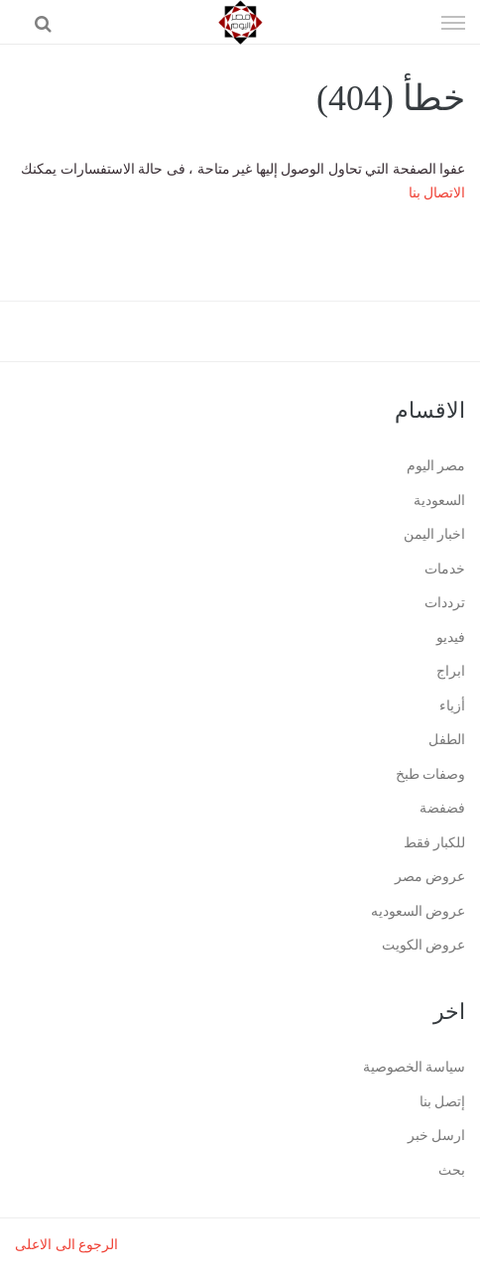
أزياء (452, 706)
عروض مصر (430, 876)
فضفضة (442, 808)
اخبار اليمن (435, 534)
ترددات (444, 602)
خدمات (444, 569)
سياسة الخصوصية (414, 1067)
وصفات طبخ (431, 774)
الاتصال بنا (437, 193)
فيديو (450, 637)
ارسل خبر (437, 1135)
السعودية (439, 500)
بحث (451, 1170)
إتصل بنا (443, 1101)
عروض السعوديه (418, 911)
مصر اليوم (436, 465)
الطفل (446, 739)
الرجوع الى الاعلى (66, 1244)
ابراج (450, 671)
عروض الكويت (424, 945)
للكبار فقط (435, 842)
